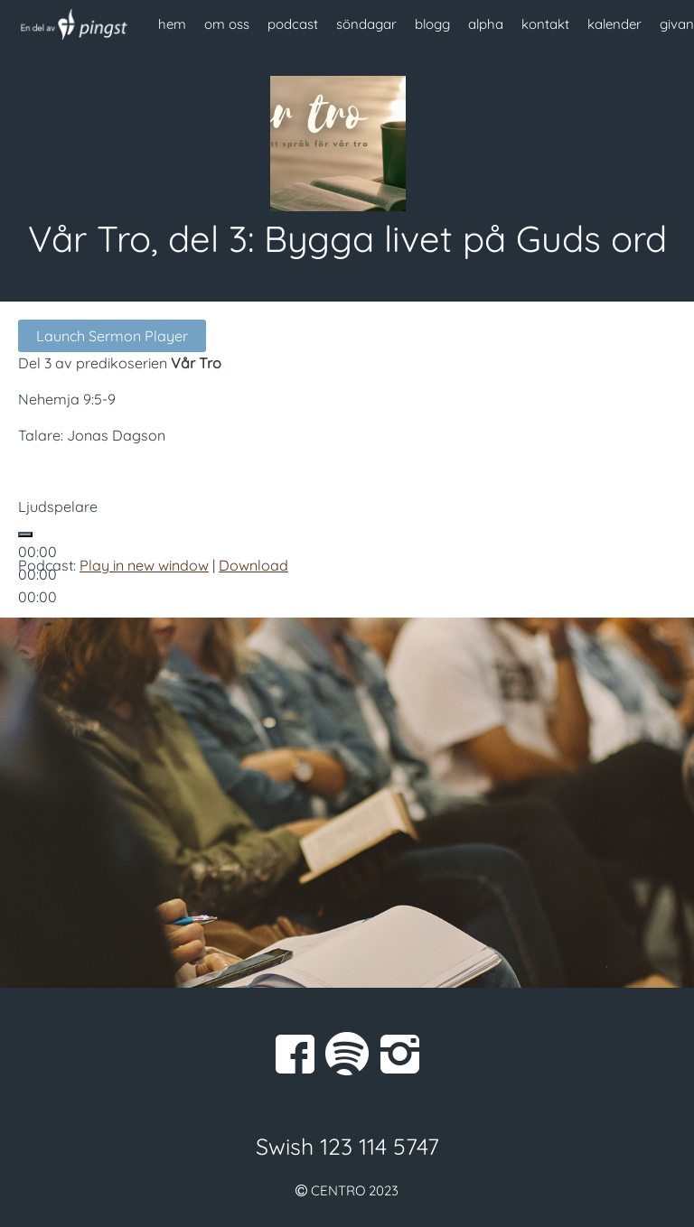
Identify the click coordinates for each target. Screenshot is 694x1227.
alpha (485, 24)
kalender (614, 24)
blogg (432, 24)
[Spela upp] (25, 534)
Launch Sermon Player (112, 336)
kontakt (545, 24)
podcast (292, 24)
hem (172, 24)
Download (253, 565)
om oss (226, 24)
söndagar (366, 24)
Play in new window (144, 565)
